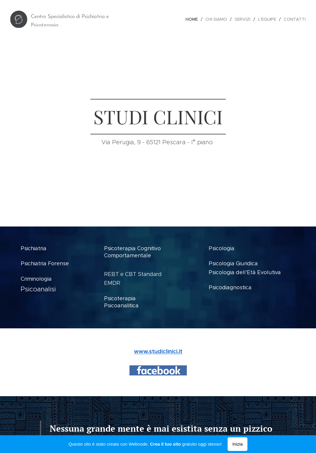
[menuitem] (193, 19)
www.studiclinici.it (158, 351)
